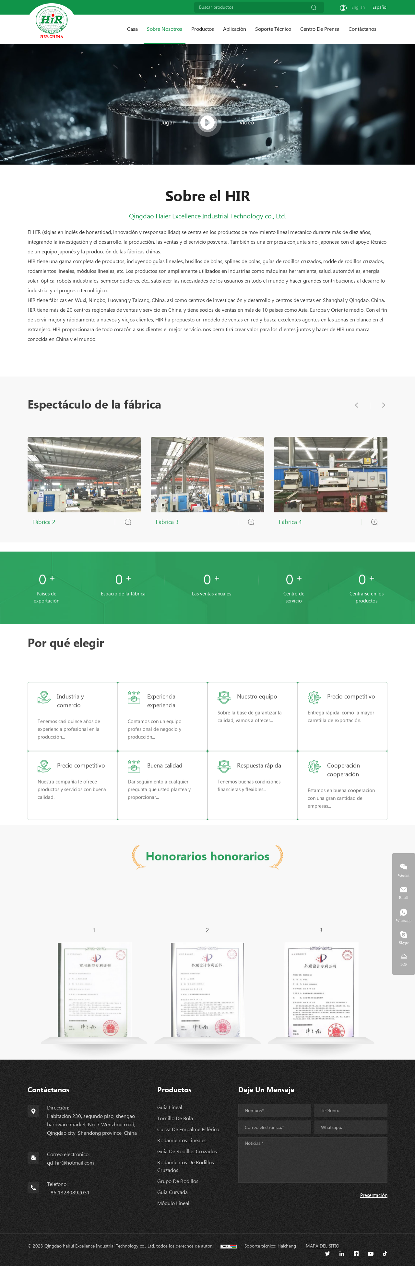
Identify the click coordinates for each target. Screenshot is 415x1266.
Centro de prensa (319, 29)
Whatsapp (403, 920)
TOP (403, 964)
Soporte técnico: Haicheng (270, 1246)
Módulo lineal (173, 1203)
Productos (202, 29)
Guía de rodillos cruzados (187, 1151)
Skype (404, 942)
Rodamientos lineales (182, 1140)
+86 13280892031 (68, 1193)
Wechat (403, 875)
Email (404, 897)
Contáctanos (362, 29)
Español (380, 7)
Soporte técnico (273, 29)
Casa (132, 29)
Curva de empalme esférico (188, 1129)
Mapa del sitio (322, 1246)
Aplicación (234, 29)
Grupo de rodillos (177, 1181)
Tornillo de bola (175, 1118)
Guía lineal (169, 1107)
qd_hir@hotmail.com (70, 1163)
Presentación (373, 1195)
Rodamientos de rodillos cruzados (185, 1166)
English (358, 7)
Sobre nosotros (164, 29)
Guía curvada (172, 1192)
